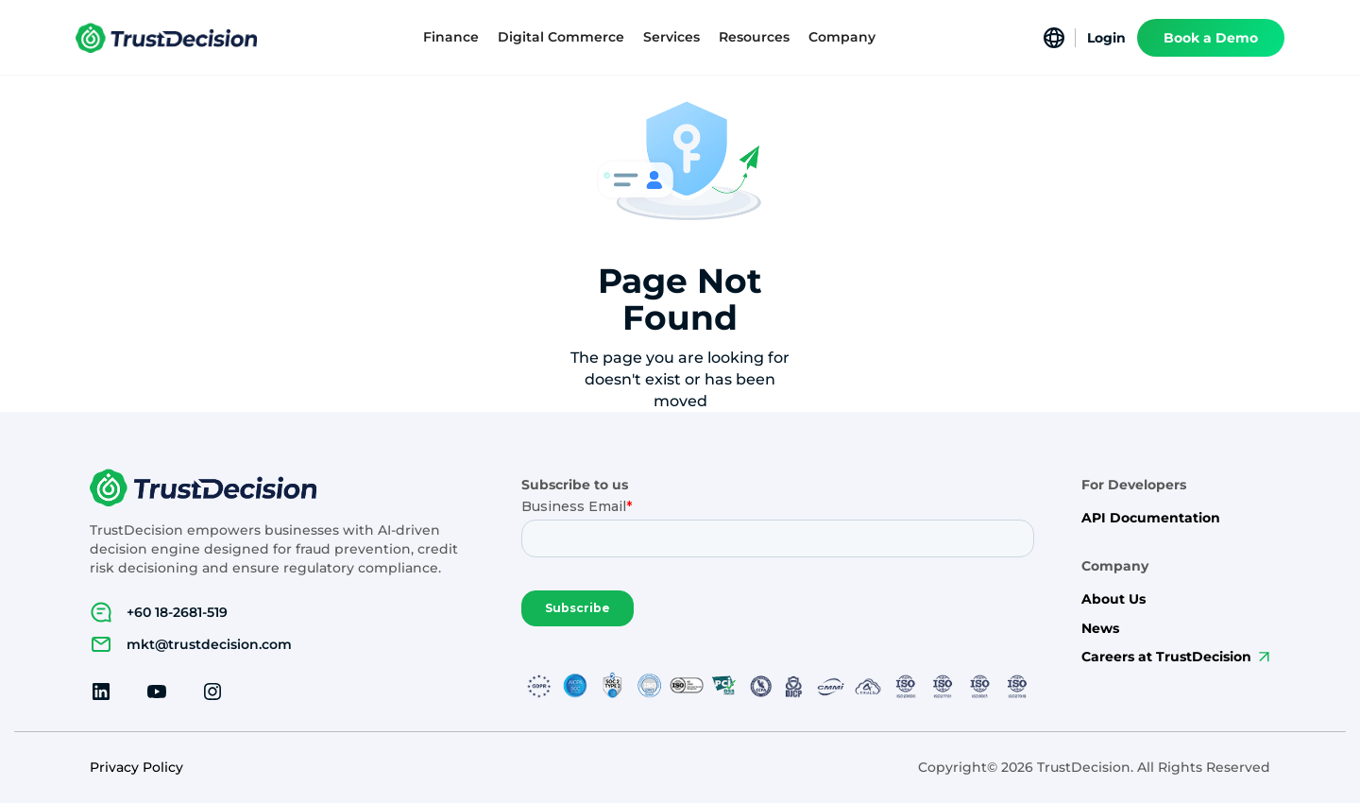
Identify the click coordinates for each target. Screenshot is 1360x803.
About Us (1113, 599)
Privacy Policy (136, 767)
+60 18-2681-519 (177, 612)
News (1100, 629)
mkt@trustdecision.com (209, 644)
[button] (451, 37)
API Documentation (1150, 518)
